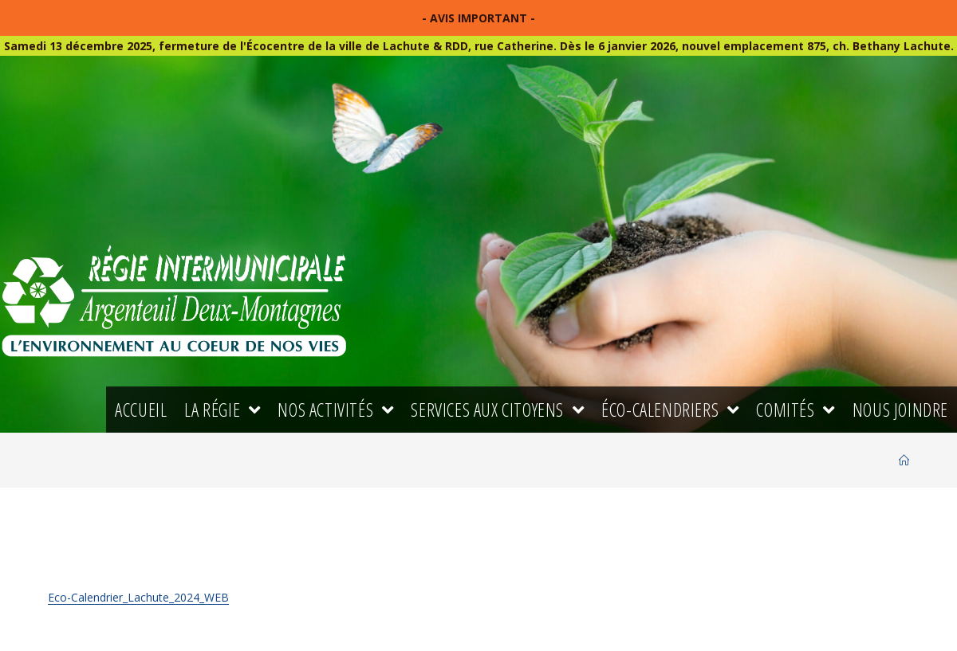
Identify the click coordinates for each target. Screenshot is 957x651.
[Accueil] (904, 460)
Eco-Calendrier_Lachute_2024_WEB (138, 597)
